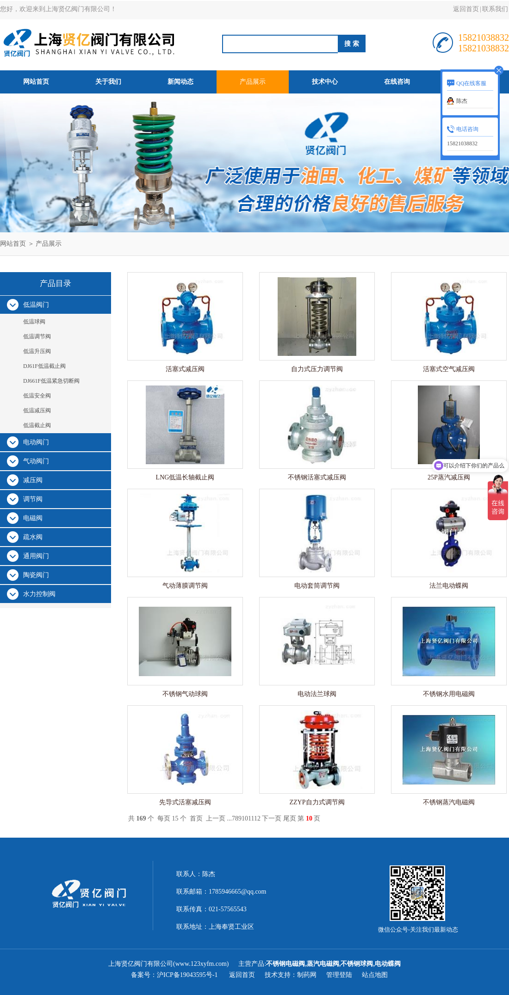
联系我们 (495, 9)
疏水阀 (33, 537)
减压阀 (33, 480)
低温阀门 (36, 304)
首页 (196, 818)
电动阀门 (36, 442)
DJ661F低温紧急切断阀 (51, 381)
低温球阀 (34, 321)
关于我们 (108, 81)
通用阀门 (36, 556)
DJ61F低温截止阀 (44, 366)
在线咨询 (397, 81)
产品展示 (253, 81)
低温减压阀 (37, 410)
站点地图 (375, 974)
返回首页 (466, 9)
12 (257, 818)
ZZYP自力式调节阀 (317, 802)
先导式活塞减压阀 (185, 802)
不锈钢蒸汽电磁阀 (449, 802)
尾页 (289, 818)
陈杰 (461, 101)
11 (251, 818)
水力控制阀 (39, 594)
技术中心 (325, 81)
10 (245, 818)
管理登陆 (339, 974)
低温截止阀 (37, 425)
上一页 (215, 818)
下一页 (271, 818)
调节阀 (33, 499)
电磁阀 (33, 518)
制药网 (307, 974)
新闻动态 (180, 81)
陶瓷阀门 (36, 575)
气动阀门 (36, 461)
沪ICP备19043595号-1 (188, 974)
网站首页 (36, 81)
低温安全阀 (37, 395)
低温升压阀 (37, 351)
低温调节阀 (37, 336)
